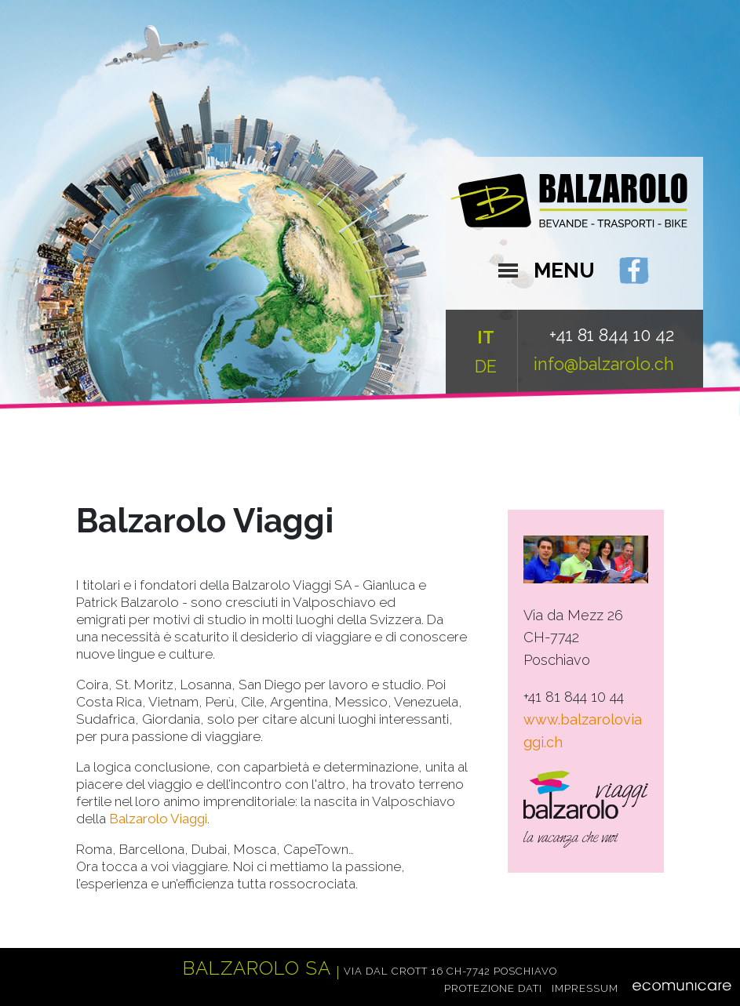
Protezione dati (493, 987)
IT (485, 337)
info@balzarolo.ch (604, 364)
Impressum (585, 987)
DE (486, 366)
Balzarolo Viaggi (158, 818)
